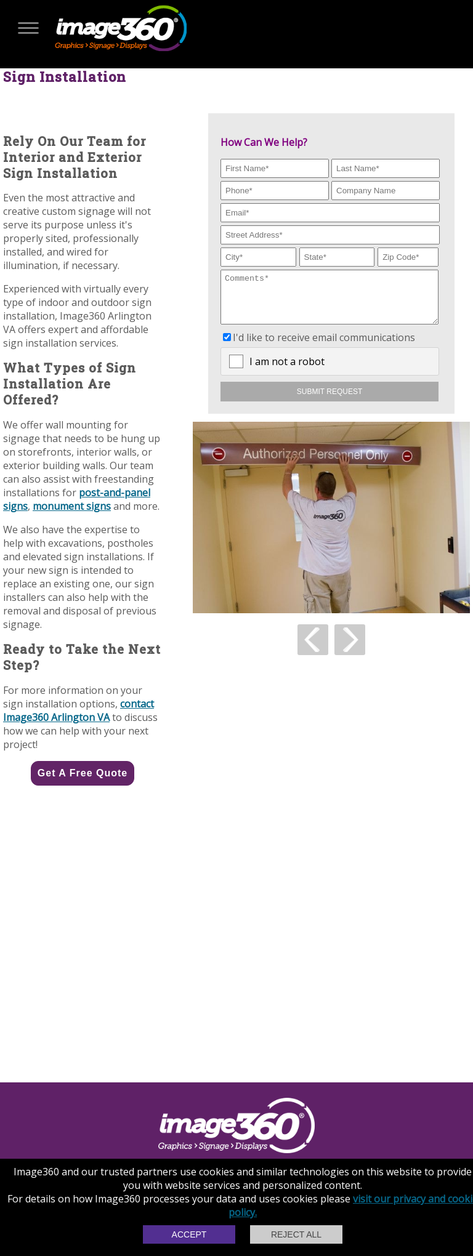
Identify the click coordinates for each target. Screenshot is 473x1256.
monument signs (72, 506)
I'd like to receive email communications (324, 346)
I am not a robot (287, 370)
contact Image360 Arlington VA (78, 710)
